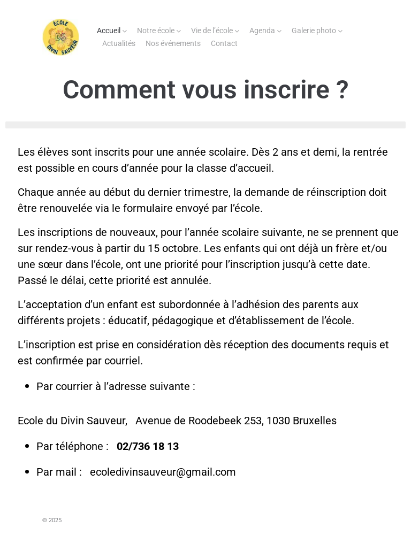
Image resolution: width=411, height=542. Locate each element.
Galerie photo (314, 30)
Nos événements (173, 43)
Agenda (262, 30)
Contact (224, 43)
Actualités (118, 43)
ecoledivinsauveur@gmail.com (164, 471)
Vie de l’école (212, 30)
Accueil (108, 30)
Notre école (155, 30)
